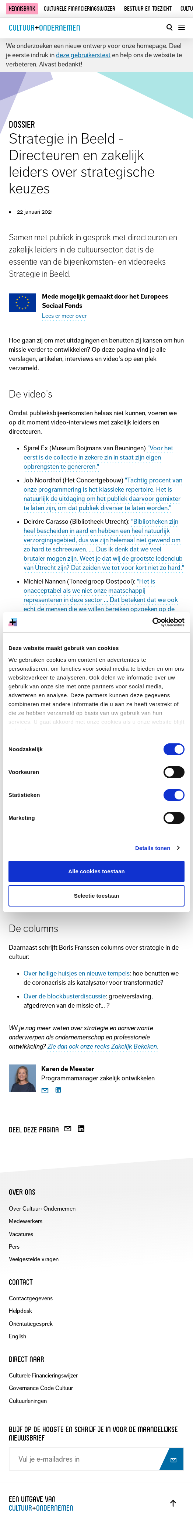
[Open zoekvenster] (169, 27)
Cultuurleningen (28, 1400)
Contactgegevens (31, 1298)
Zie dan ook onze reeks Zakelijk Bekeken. (103, 1046)
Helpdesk (20, 1310)
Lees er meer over (64, 316)
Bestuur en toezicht (148, 8)
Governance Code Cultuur (41, 1387)
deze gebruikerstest (83, 55)
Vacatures (21, 1234)
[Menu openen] (181, 27)
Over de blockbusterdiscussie (65, 996)
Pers (14, 1246)
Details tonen (152, 848)
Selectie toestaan (96, 895)
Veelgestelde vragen (34, 1259)
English (17, 1336)
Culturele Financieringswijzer (43, 1375)
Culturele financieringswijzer (79, 8)
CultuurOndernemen (44, 28)
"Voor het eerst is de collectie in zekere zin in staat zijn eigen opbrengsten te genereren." (98, 457)
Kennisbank (22, 8)
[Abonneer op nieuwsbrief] (170, 1460)
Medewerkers (25, 1221)
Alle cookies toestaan (96, 871)
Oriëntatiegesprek (31, 1323)
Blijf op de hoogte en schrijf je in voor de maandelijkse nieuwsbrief (93, 1433)
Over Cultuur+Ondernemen (42, 1208)
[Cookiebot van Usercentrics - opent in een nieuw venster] (152, 622)
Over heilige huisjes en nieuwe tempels (77, 973)
